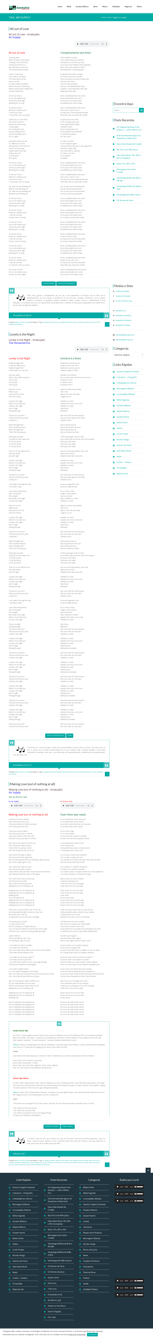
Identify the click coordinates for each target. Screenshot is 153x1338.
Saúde (85, 1282)
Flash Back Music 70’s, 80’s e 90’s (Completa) (129, 156)
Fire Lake (52, 1316)
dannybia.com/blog (123, 325)
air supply (46, 322)
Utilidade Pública (90, 1288)
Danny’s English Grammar (128, 371)
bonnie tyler (65, 1159)
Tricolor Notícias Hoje (124, 301)
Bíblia (69, 6)
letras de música (94, 1159)
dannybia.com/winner (124, 320)
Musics (105, 6)
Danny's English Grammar (94, 1203)
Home (60, 6)
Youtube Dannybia (122, 291)
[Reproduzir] (118, 1185)
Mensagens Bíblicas (125, 388)
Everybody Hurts (55, 1293)
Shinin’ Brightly (54, 1310)
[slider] (126, 1185)
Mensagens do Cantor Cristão (126, 170)
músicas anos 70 (59, 1161)
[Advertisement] (128, 61)
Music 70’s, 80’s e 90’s (126, 163)
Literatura (87, 1225)
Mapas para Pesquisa (92, 1231)
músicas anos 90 (94, 322)
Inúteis (86, 1220)
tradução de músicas (16, 324)
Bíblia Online (122, 422)
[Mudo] (135, 1185)
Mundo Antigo (123, 439)
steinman (23, 1163)
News (95, 6)
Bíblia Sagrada (123, 400)
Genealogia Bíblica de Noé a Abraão (129, 179)
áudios (58, 1159)
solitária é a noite (90, 771)
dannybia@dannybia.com (125, 335)
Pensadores (88, 1265)
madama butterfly (15, 1161)
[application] (129, 1185)
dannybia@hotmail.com (124, 340)
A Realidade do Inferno (126, 383)
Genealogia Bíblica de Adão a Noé (129, 187)
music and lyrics (48, 1161)
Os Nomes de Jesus (56, 1270)
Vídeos (139, 6)
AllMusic (16, 1044)
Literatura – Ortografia (127, 377)
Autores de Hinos (124, 445)
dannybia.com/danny (123, 315)
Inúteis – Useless (124, 462)
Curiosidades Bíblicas (126, 394)
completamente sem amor (68, 322)
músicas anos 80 (83, 322)
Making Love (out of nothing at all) (32, 783)
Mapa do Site (122, 473)
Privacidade (121, 468)
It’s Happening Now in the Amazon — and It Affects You (129, 128)
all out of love (54, 322)
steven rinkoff (30, 1163)
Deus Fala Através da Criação (129, 144)
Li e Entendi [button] (92, 1334)
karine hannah (83, 1159)
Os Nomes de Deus (125, 200)
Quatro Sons (53, 1276)
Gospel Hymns (123, 417)
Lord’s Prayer (122, 434)
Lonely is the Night (22, 334)
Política (86, 1276)
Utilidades (116, 6)
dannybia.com (121, 310)
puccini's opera (14, 1163)
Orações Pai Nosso (91, 1259)
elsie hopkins (74, 1159)
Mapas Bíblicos (123, 411)
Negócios (128, 6)
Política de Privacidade (77, 1334)
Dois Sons (52, 1282)
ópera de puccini (94, 1161)
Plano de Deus (89, 1271)
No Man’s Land (54, 1299)
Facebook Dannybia (122, 296)
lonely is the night (55, 771)
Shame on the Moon (57, 1304)
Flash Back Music (124, 451)
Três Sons (52, 1287)
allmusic (52, 1159)
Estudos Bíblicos (82, 6)
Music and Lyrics (20, 322)
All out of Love (19, 29)
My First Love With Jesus (127, 149)
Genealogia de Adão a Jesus (129, 194)
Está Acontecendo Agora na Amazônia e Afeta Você (129, 137)
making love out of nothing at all (31, 1161)
